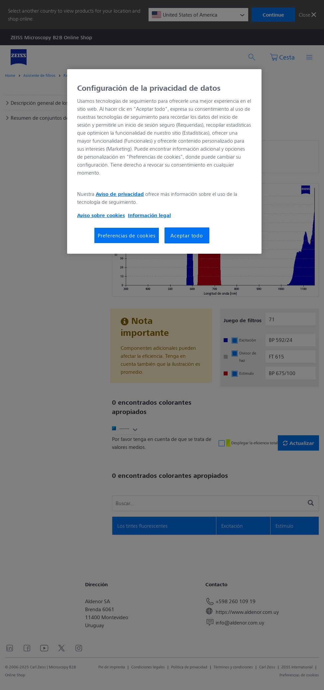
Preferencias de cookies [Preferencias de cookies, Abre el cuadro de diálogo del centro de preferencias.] (126, 235)
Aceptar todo (186, 235)
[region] (164, 161)
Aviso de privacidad (120, 194)
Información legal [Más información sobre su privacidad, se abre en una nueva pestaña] (149, 215)
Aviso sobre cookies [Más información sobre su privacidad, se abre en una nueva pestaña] (101, 215)
